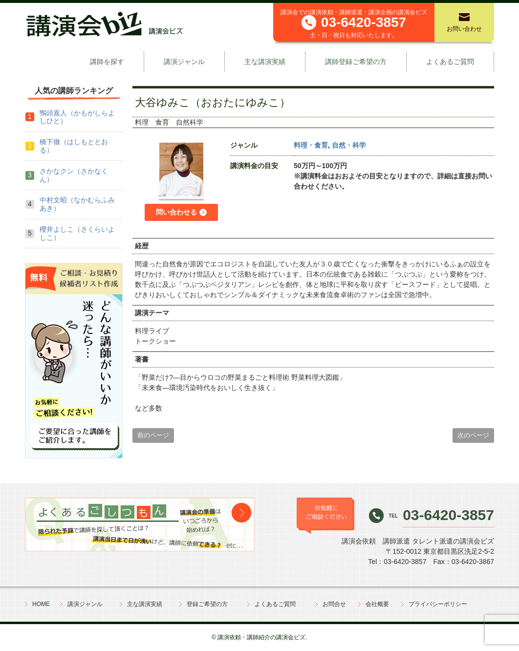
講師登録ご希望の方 (356, 61)
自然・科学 (349, 145)
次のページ (473, 435)
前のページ (153, 435)
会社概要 (377, 604)
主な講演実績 (264, 61)
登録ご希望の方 (207, 604)
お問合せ (334, 604)
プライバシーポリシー (438, 604)
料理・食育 (311, 145)
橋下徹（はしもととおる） (74, 146)
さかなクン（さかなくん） (74, 175)
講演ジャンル (184, 61)
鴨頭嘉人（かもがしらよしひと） (77, 117)
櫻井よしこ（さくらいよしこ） (77, 233)
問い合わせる (176, 212)
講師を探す (107, 61)
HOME (41, 604)
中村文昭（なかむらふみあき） (77, 204)
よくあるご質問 (450, 61)
